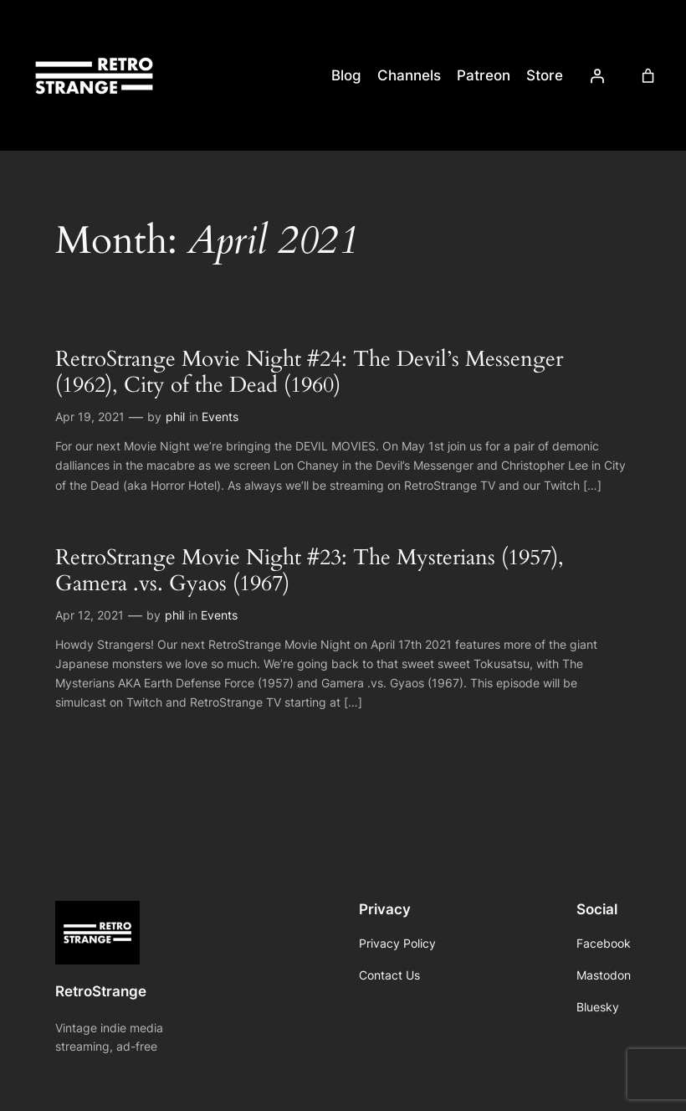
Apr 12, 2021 (89, 615)
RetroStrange (100, 991)
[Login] (596, 75)
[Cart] (647, 75)
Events (220, 416)
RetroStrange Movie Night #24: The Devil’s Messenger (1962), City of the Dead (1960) (309, 372)
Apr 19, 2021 (90, 416)
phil (175, 416)
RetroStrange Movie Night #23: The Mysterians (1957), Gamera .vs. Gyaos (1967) (309, 570)
